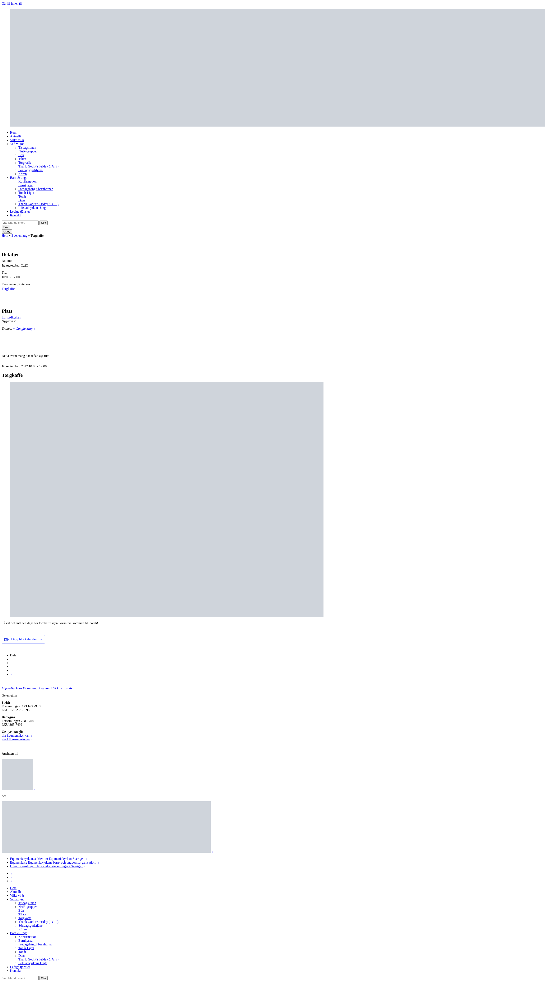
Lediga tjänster (20, 211)
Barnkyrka (25, 185)
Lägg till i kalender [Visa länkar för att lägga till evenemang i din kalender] (24, 639)
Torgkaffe (24, 162)
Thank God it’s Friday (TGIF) (38, 166)
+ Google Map (22, 328)
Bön (21, 155)
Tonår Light (26, 192)
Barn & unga (18, 177)
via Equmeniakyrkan (15, 735)
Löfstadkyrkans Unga (32, 207)
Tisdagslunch (27, 147)
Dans (21, 200)
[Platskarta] (521, 326)
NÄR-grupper (27, 151)
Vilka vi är (17, 140)
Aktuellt (15, 136)
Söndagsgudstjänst (30, 170)
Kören (22, 174)
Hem (13, 132)
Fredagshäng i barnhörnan (35, 189)
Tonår (22, 196)
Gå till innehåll (12, 3)
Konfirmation (27, 181)
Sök (43, 222)
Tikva (22, 159)
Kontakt (15, 215)
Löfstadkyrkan (11, 317)
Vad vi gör (17, 144)
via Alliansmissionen (16, 739)
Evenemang (19, 235)
